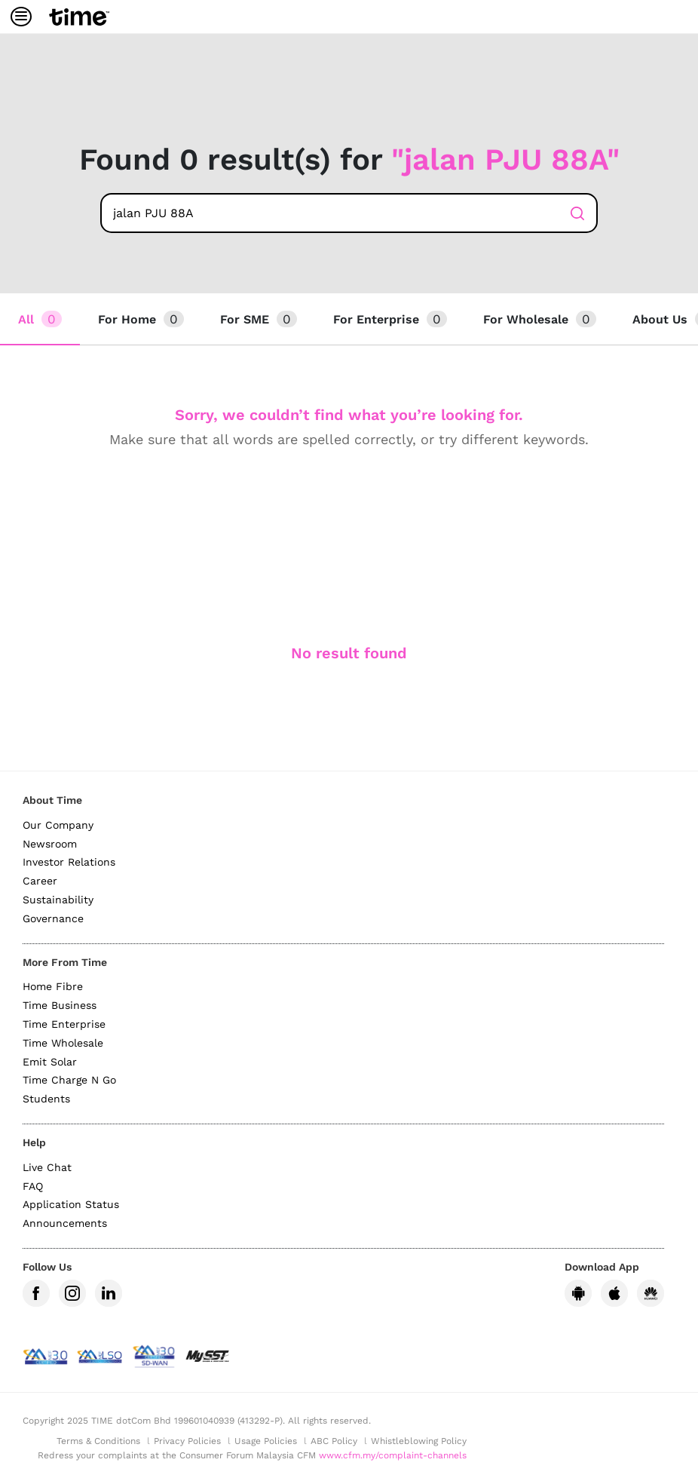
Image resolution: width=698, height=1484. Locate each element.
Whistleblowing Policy (419, 1441)
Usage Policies (265, 1441)
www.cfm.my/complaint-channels (393, 1455)
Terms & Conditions (98, 1441)
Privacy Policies (187, 1441)
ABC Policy (334, 1441)
